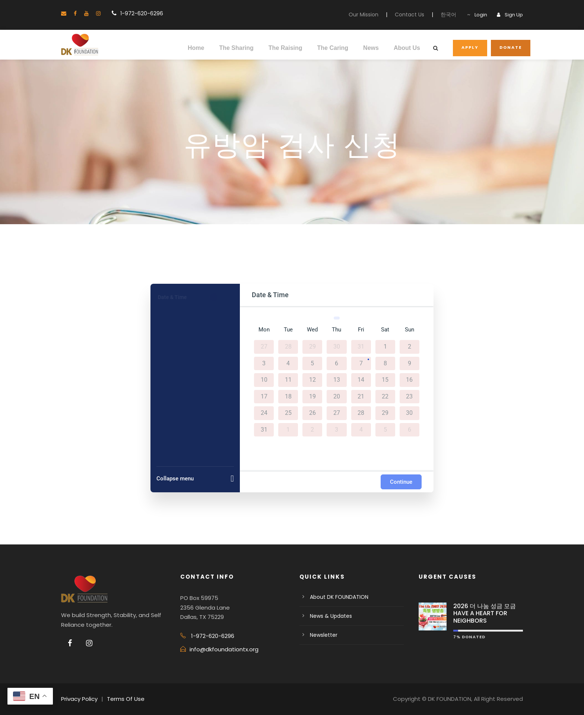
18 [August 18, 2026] (288, 396)
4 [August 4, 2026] (288, 363)
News (371, 48)
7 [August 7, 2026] (361, 363)
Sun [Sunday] (409, 329)
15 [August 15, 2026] (385, 380)
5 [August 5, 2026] (312, 363)
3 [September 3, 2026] (336, 429)
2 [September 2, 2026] (312, 429)
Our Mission (363, 14)
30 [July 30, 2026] (336, 347)
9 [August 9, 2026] (409, 363)
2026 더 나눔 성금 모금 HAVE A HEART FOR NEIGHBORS (484, 613)
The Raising (285, 48)
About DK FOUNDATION (339, 597)
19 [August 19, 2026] (312, 396)
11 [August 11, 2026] (288, 380)
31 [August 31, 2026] (264, 429)
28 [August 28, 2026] (361, 413)
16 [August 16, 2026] (409, 380)
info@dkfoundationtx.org (224, 649)
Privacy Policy (79, 699)
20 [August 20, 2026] (336, 396)
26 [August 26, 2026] (312, 413)
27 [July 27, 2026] (264, 347)
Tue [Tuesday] (288, 329)
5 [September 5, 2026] (385, 429)
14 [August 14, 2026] (361, 380)
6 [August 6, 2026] (336, 363)
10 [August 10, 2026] (264, 380)
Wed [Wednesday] (312, 329)
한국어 (448, 14)
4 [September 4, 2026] (361, 429)
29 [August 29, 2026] (385, 413)
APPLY (470, 47)
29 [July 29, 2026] (312, 347)
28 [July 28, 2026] (288, 347)
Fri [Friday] (361, 329)
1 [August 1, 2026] (385, 347)
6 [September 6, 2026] (409, 429)
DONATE (510, 47)
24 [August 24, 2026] (264, 413)
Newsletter (323, 635)
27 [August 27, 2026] (336, 413)
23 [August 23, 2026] (409, 396)
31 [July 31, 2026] (361, 347)
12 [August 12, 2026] (312, 380)
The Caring (333, 48)
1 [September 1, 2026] (288, 429)
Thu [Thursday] (336, 329)
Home (196, 48)
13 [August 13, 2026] (336, 380)
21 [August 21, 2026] (361, 396)
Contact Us (409, 14)
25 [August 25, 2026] (288, 413)
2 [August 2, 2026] (409, 347)
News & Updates (331, 616)
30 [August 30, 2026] (409, 413)
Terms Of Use (126, 699)
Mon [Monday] (264, 329)
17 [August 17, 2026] (264, 396)
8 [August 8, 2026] (385, 363)
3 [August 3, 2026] (264, 363)
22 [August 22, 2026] (385, 396)
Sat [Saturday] (385, 329)
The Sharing (236, 48)
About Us (407, 48)
